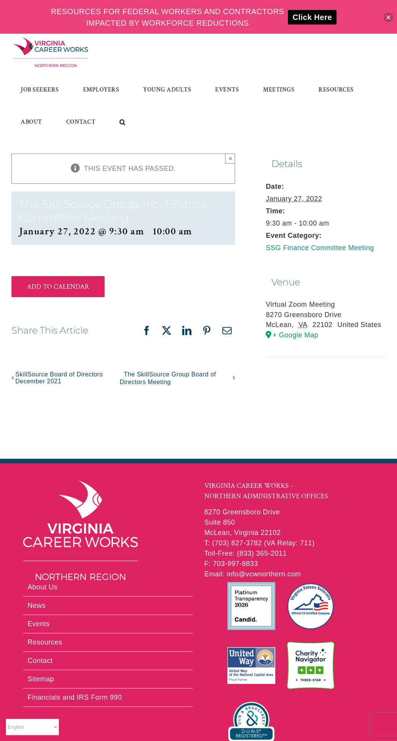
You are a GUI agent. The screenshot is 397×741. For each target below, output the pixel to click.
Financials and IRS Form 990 (75, 697)
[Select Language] (32, 727)
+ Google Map (296, 335)
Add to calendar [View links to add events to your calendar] (58, 287)
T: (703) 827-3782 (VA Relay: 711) (259, 543)
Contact (40, 660)
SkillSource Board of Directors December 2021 (59, 377)
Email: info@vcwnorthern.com (252, 574)
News (37, 605)
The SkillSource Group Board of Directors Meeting (167, 378)
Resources (45, 642)
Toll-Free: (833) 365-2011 (245, 553)
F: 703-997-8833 (231, 564)
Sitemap (41, 679)
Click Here (312, 17)
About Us (42, 587)
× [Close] (230, 158)
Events (39, 624)
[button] (122, 122)
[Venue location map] (326, 380)
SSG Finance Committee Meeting (320, 248)
